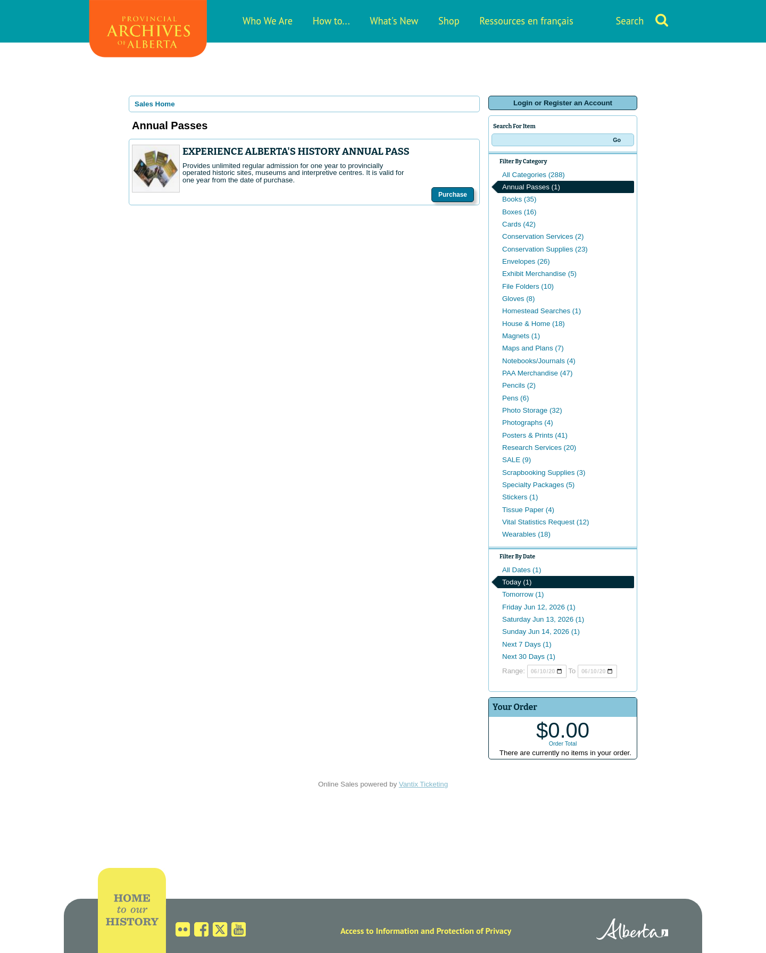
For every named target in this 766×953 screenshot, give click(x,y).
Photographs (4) (527, 423)
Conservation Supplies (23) (545, 249)
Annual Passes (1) (531, 187)
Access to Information (379, 930)
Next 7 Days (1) (527, 644)
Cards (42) (519, 224)
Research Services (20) (539, 448)
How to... (331, 20)
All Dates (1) (521, 570)
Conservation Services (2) (543, 236)
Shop (449, 20)
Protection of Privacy (473, 930)
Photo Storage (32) (532, 410)
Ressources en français (526, 20)
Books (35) (519, 199)
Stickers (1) (520, 497)
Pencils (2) (519, 385)
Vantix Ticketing (423, 784)
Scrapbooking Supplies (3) (543, 472)
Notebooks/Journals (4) (539, 361)
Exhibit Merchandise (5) (539, 274)
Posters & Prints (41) (535, 435)
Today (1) (517, 582)
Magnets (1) (521, 336)
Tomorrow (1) (523, 594)
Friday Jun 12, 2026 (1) (539, 607)
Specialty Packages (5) (538, 485)
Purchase (452, 194)
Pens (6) (515, 398)
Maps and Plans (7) (533, 348)
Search (630, 20)
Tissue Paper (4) (528, 510)
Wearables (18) (526, 534)
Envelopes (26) (526, 261)
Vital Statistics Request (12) (545, 522)
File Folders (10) (528, 286)
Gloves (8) (518, 299)
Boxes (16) (519, 212)
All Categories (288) (533, 175)
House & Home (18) (533, 324)
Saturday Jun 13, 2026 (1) (543, 619)
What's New (394, 20)
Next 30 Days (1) (528, 657)
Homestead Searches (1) (541, 311)
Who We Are (268, 20)
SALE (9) (516, 460)
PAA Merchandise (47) (537, 373)
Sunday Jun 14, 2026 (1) (541, 632)
